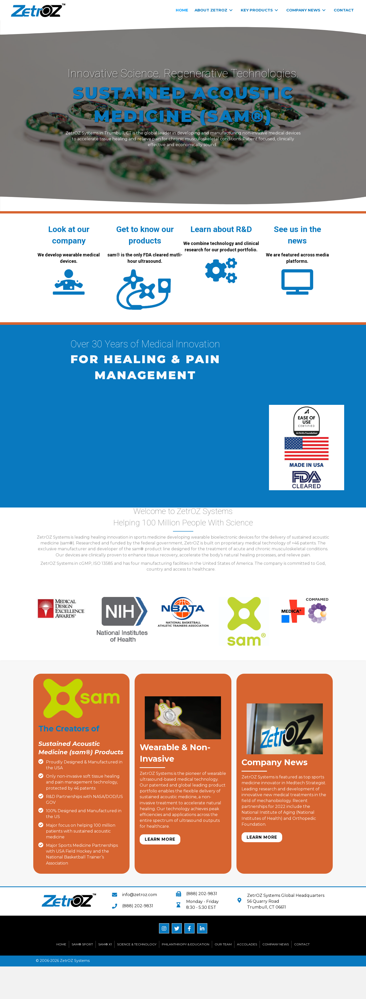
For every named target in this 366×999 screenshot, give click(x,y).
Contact (302, 944)
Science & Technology (136, 944)
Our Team (223, 944)
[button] (160, 839)
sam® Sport (82, 944)
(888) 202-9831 (137, 905)
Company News (275, 944)
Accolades (247, 944)
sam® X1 (105, 944)
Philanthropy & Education (185, 944)
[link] (182, 10)
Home (61, 944)
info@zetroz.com (139, 894)
